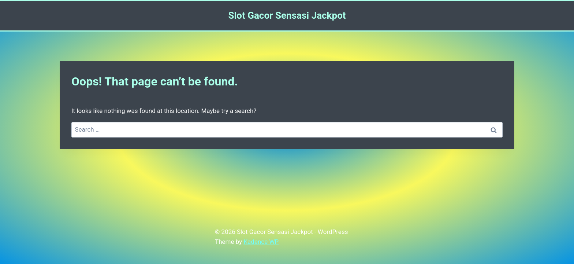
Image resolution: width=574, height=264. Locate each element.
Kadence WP (261, 241)
